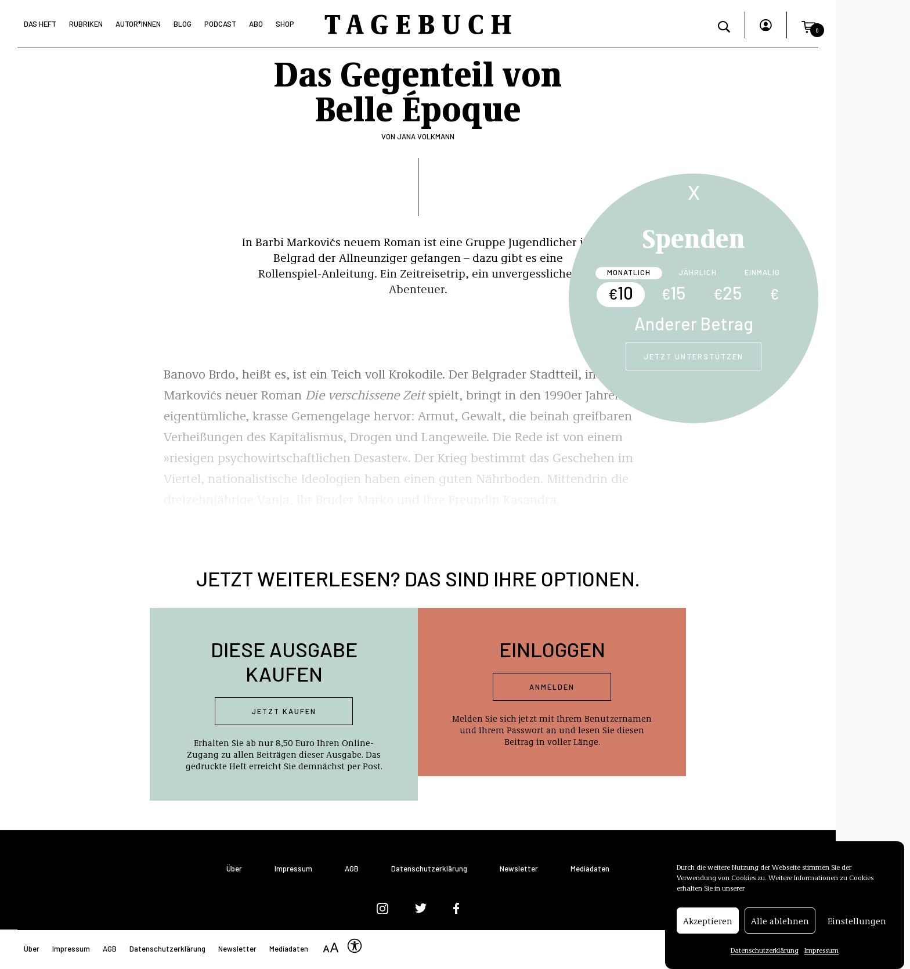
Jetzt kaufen (283, 711)
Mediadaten (589, 869)
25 (727, 292)
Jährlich (697, 272)
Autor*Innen (138, 23)
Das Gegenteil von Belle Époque (418, 89)
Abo (256, 23)
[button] (808, 25)
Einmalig (762, 272)
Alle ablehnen (780, 921)
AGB (352, 869)
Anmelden (552, 686)
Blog (183, 23)
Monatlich (629, 272)
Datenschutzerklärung (765, 949)
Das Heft (40, 23)
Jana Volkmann (425, 136)
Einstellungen (857, 921)
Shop (285, 23)
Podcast (220, 23)
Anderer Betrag (693, 323)
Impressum (821, 949)
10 (620, 292)
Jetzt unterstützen (693, 356)
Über (234, 869)
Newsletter (519, 869)
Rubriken (86, 23)
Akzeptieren (707, 921)
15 (673, 292)
